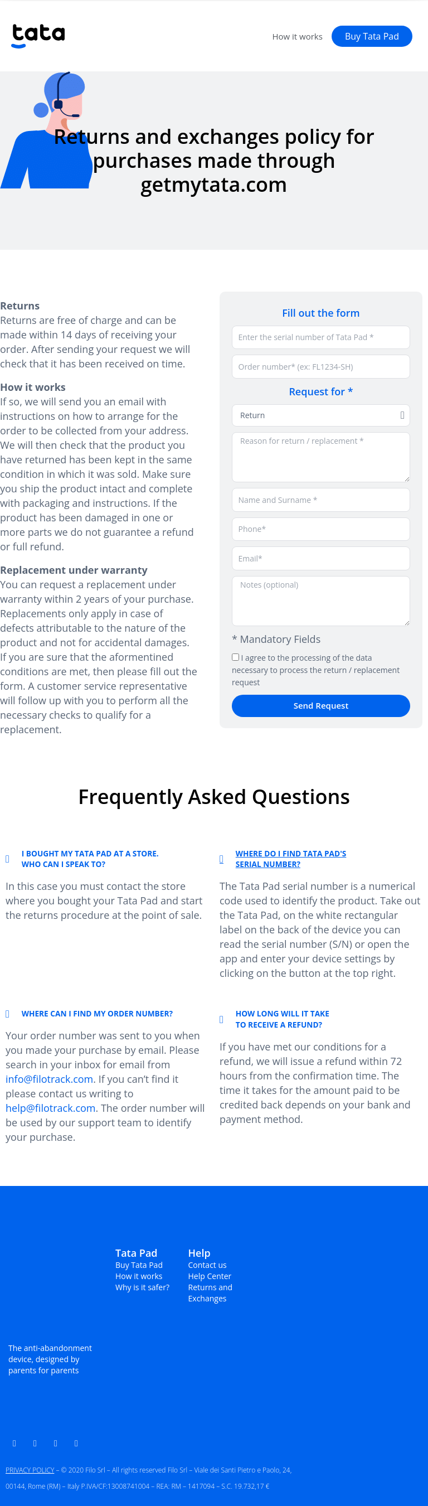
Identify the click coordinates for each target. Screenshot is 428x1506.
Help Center (210, 1276)
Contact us (207, 1265)
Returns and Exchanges (210, 1293)
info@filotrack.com (49, 1079)
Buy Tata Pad (139, 1265)
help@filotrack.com (51, 1108)
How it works (297, 36)
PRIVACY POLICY (30, 1470)
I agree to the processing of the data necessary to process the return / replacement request (316, 669)
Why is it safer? (142, 1287)
